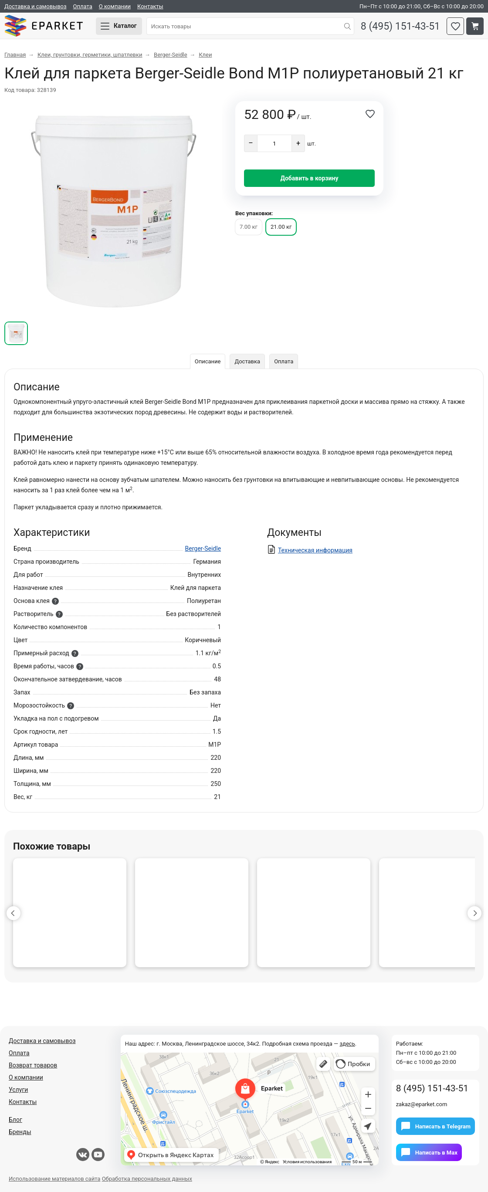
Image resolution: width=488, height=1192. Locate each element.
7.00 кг (249, 227)
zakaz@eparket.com (421, 1104)
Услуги (18, 1089)
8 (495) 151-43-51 (400, 26)
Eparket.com (43, 26)
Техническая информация (315, 550)
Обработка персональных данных (147, 1178)
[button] (13, 913)
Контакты (150, 6)
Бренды (20, 1131)
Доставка (247, 361)
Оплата (82, 6)
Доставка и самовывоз (35, 6)
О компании (115, 6)
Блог (15, 1119)
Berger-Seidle (203, 548)
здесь (347, 1043)
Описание (208, 361)
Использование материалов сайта (54, 1178)
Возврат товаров (33, 1065)
